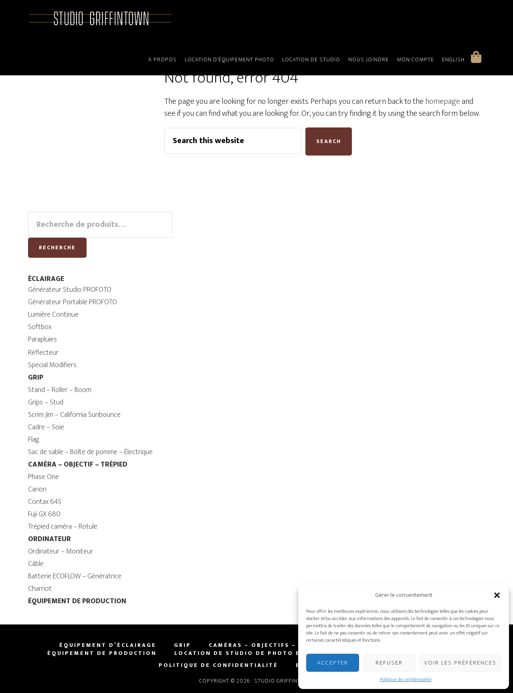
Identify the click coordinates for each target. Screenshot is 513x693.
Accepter (332, 663)
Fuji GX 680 (44, 514)
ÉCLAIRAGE (46, 279)
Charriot (40, 589)
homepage (442, 101)
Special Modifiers (52, 365)
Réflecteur (43, 353)
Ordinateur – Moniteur (60, 552)
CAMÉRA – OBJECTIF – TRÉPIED (77, 465)
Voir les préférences (460, 663)
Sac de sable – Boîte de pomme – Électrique (90, 452)
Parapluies (42, 339)
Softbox (39, 327)
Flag (33, 440)
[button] (497, 595)
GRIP (35, 378)
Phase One (43, 477)
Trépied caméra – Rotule (62, 527)
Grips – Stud (45, 402)
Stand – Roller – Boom (59, 390)
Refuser (389, 663)
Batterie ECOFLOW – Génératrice (74, 576)
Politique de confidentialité (406, 679)
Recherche (57, 247)
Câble (36, 564)
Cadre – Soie (46, 427)
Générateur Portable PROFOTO (72, 302)
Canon (37, 489)
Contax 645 (44, 502)
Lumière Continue (53, 315)
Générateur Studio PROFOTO (69, 290)
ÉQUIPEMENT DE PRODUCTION (77, 601)
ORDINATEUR (49, 539)
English (453, 59)
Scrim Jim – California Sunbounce (74, 415)
